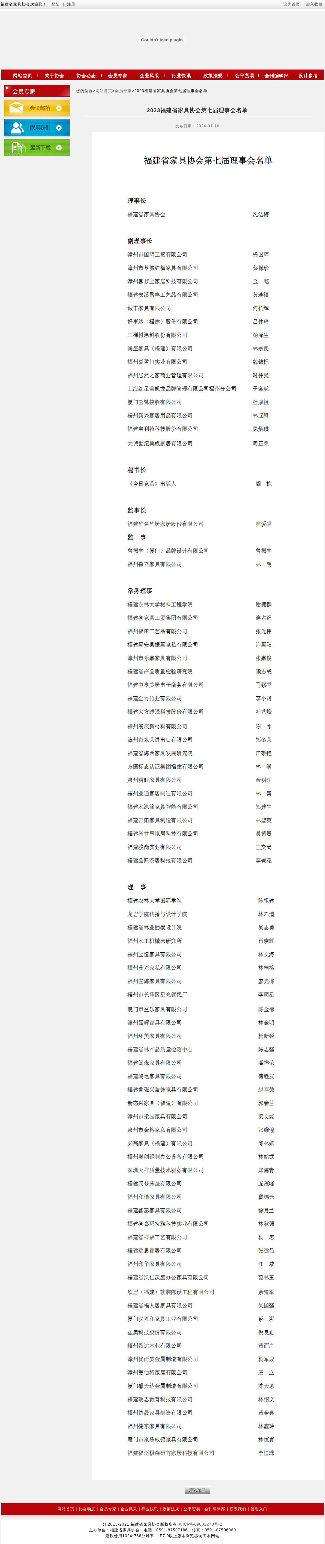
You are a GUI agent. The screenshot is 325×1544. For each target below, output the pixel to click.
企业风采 (149, 75)
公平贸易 (244, 75)
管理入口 (259, 1509)
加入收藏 (314, 4)
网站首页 (22, 75)
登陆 (55, 4)
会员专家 (118, 75)
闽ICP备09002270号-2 (200, 1524)
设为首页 (292, 4)
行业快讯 (181, 75)
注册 (71, 4)
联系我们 (238, 1509)
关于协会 (54, 75)
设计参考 (308, 75)
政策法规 (213, 75)
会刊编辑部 (276, 75)
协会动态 (86, 75)
